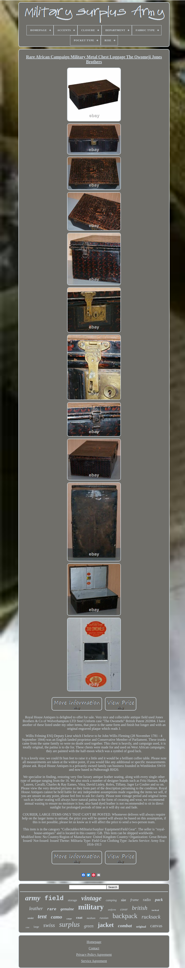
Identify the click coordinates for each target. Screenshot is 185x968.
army (32, 898)
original (141, 926)
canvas (156, 925)
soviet (30, 918)
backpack (125, 916)
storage (72, 900)
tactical (155, 910)
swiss (49, 925)
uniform (112, 909)
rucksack (151, 917)
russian (104, 918)
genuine (67, 909)
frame (134, 900)
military (91, 907)
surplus (69, 924)
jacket (106, 924)
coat (79, 918)
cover (124, 909)
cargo (69, 918)
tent (42, 916)
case (27, 927)
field (54, 898)
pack (159, 899)
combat (125, 925)
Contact (94, 948)
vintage (91, 898)
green (89, 926)
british (139, 908)
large (36, 926)
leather (36, 908)
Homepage (94, 942)
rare (51, 909)
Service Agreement (94, 961)
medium (91, 918)
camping (111, 900)
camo (56, 917)
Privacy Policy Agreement (94, 954)
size (123, 900)
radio (147, 900)
